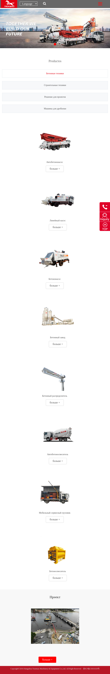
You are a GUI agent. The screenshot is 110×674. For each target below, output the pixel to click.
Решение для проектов (55, 97)
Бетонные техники (55, 73)
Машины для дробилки (55, 108)
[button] (55, 44)
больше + (55, 168)
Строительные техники (55, 85)
